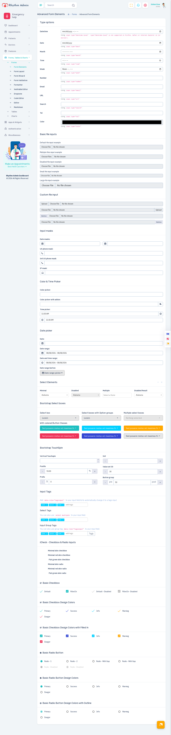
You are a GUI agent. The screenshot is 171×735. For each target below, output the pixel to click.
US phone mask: (46, 249)
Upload (44, 204)
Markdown (15, 107)
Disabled (75, 390)
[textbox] (118, 395)
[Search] (58, 5)
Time (42, 60)
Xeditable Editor (18, 89)
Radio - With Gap (103, 661)
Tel (41, 113)
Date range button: (48, 368)
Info (98, 611)
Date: (42, 339)
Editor (13, 103)
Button (44, 216)
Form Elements (17, 67)
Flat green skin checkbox (58, 559)
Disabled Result (140, 390)
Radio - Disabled (50, 667)
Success (73, 611)
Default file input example (50, 142)
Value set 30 (108, 467)
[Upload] (105, 216)
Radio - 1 (47, 661)
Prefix (42, 477)
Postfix (43, 466)
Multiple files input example (51, 152)
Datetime (44, 31)
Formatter (15, 85)
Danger (47, 617)
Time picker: (45, 309)
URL (41, 95)
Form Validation (17, 80)
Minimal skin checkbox (56, 550)
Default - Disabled (103, 591)
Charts (18, 116)
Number (43, 78)
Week (42, 69)
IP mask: (43, 268)
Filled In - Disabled (129, 591)
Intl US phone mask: (48, 258)
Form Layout (16, 71)
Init (104, 456)
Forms (18, 62)
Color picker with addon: (50, 299)
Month (42, 51)
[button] (41, 5)
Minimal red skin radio (56, 569)
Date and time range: (49, 358)
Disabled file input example (51, 162)
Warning (125, 611)
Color (42, 121)
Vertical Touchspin (48, 456)
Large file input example (49, 180)
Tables (18, 112)
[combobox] (54, 395)
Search (43, 104)
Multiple (106, 390)
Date (42, 43)
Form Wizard (16, 76)
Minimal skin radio (54, 564)
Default (47, 591)
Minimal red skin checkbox (57, 555)
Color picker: (45, 290)
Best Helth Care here (17, 166)
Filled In (73, 591)
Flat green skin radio (56, 573)
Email (42, 86)
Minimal (43, 390)
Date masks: (45, 239)
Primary (47, 611)
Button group (108, 477)
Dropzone (15, 94)
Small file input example (49, 171)
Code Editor (16, 98)
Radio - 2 (73, 661)
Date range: (45, 349)
